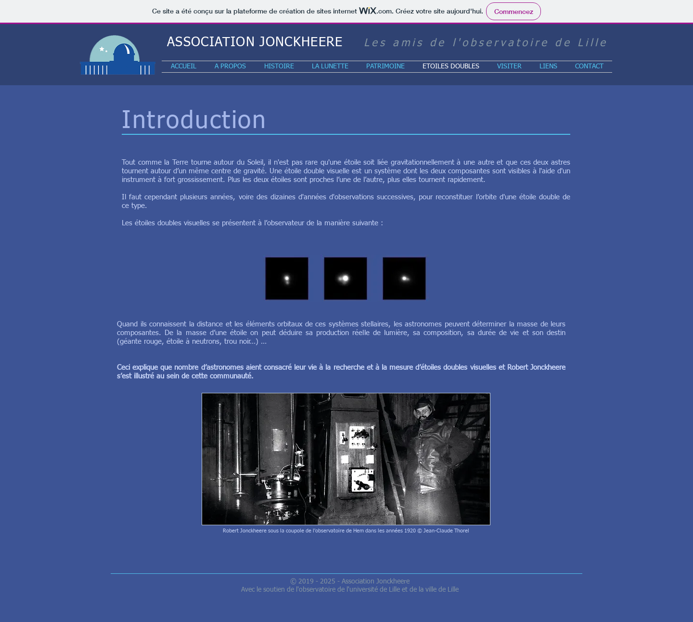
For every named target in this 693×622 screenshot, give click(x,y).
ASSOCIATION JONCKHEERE (255, 42)
